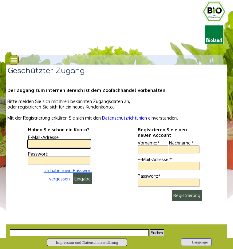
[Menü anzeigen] (14, 60)
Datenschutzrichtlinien (124, 118)
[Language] (196, 242)
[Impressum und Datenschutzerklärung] (87, 242)
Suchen (157, 233)
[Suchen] (79, 232)
